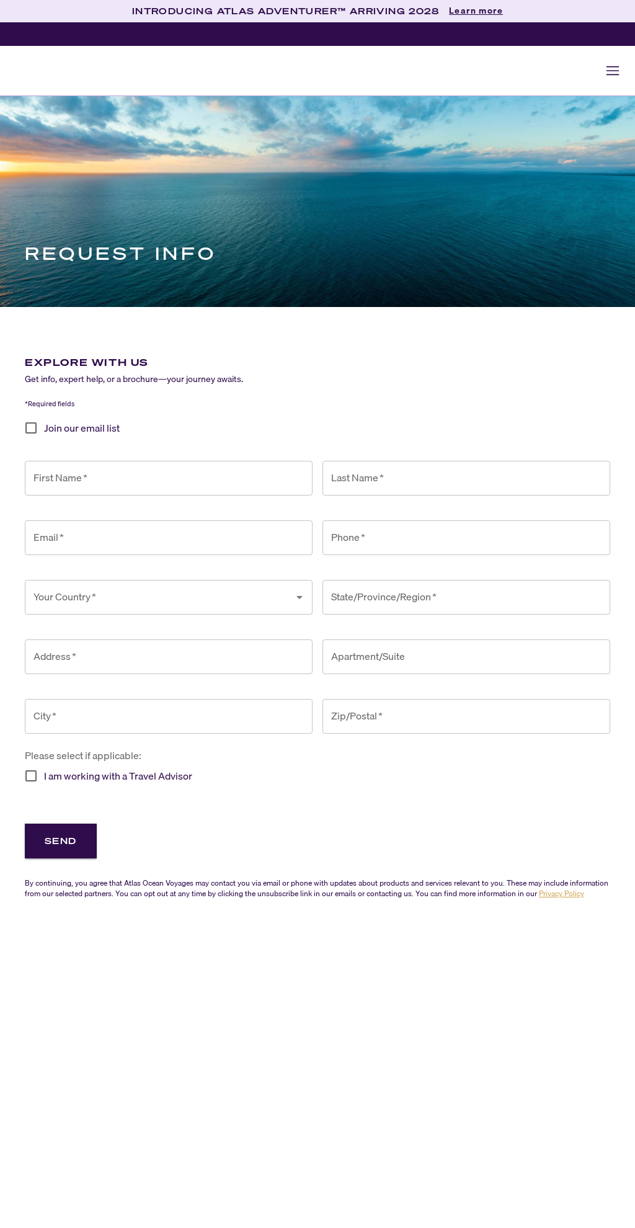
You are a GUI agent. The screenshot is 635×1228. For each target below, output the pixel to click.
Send (61, 841)
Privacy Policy (561, 893)
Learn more (476, 11)
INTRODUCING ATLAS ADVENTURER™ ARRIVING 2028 (285, 11)
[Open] (299, 597)
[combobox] (159, 597)
